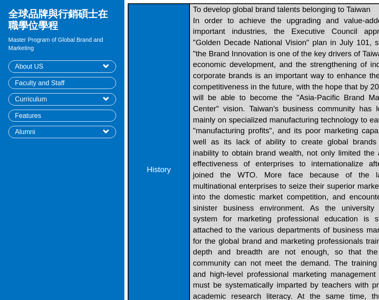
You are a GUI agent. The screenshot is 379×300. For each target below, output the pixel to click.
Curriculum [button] (31, 99)
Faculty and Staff (40, 82)
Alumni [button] (25, 131)
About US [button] (29, 66)
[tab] (62, 66)
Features (28, 115)
